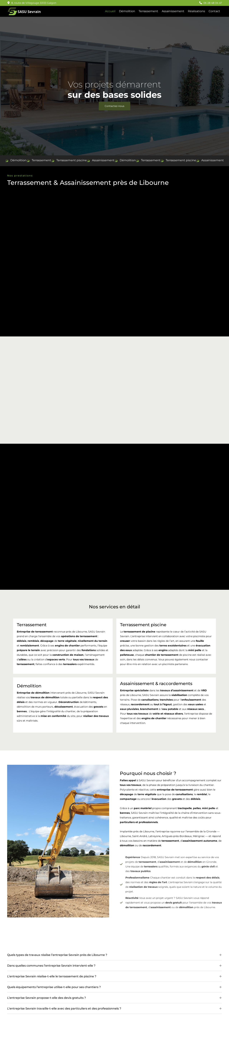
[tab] (114, 956)
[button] (31, 2)
